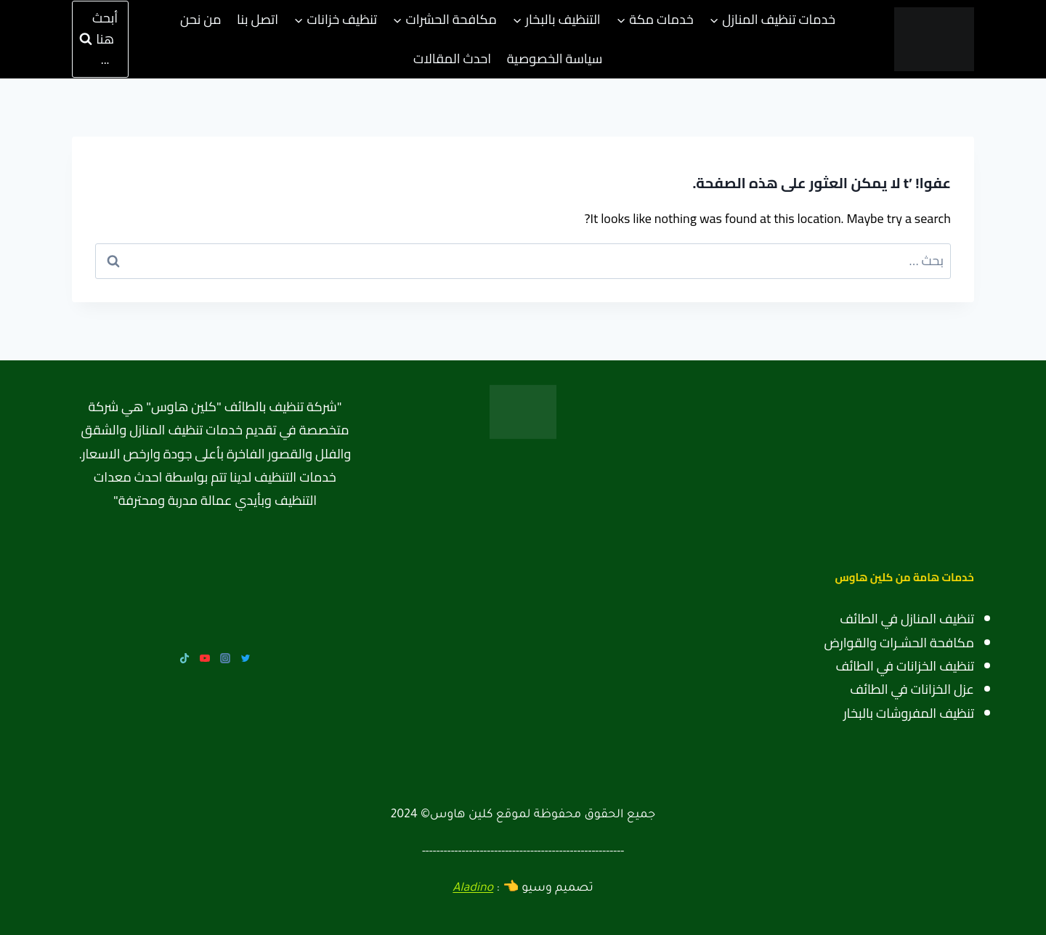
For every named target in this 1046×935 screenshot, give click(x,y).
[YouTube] (205, 658)
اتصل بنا (257, 19)
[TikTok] (184, 658)
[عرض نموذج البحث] (100, 39)
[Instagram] (225, 658)
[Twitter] (245, 658)
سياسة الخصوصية (555, 58)
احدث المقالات (452, 58)
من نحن (200, 19)
